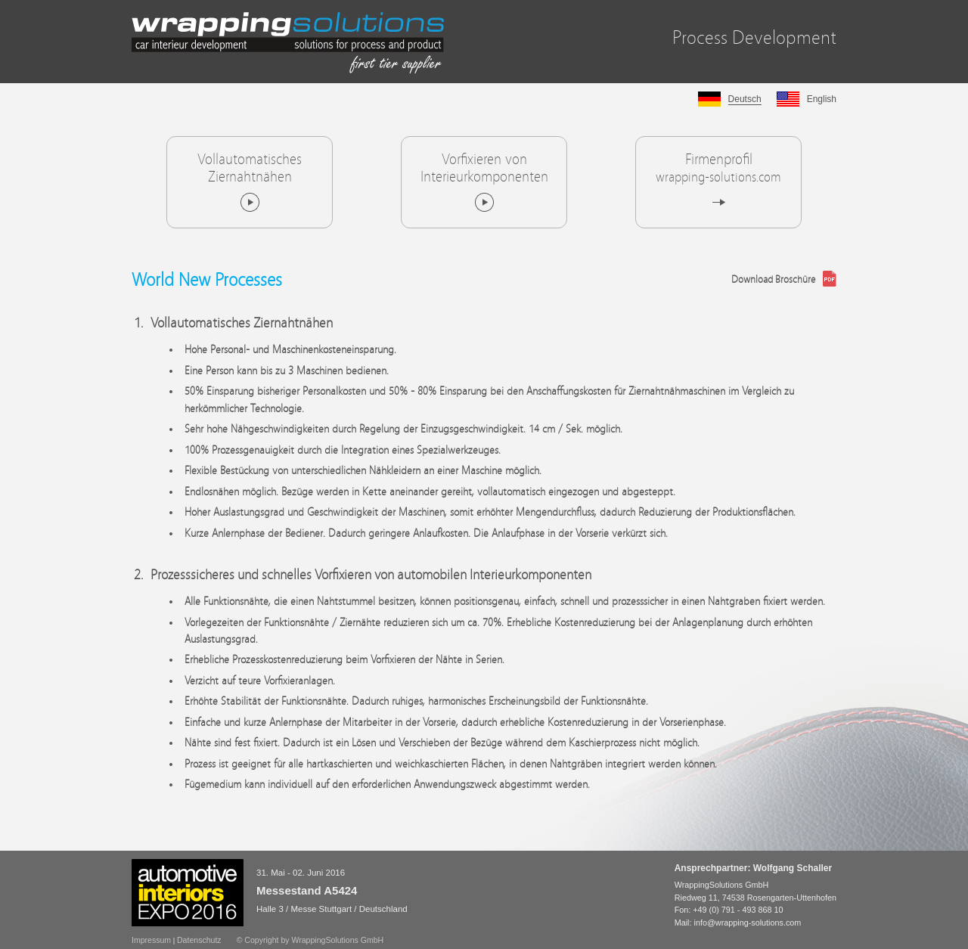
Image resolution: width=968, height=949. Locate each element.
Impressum (151, 939)
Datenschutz (199, 939)
